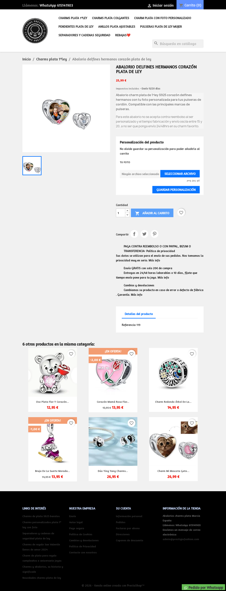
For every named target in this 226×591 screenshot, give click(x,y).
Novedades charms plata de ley (41, 577)
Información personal (129, 516)
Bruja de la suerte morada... (52, 470)
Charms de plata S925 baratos (41, 516)
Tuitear (144, 234)
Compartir (134, 234)
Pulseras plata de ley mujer (161, 26)
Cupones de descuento (129, 540)
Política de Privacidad (82, 546)
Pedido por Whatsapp (203, 587)
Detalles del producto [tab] (139, 314)
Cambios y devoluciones (84, 540)
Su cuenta (123, 508)
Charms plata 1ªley (72, 18)
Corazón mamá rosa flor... (113, 401)
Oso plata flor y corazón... (52, 401)
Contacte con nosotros (83, 552)
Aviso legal (76, 522)
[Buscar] (178, 43)
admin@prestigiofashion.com (181, 539)
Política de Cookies (80, 534)
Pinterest (154, 234)
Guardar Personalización (176, 190)
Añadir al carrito (152, 213)
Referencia (129, 325)
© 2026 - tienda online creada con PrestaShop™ (113, 585)
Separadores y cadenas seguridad (84, 35)
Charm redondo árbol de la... (173, 401)
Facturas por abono (128, 528)
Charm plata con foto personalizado (162, 18)
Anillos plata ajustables (116, 26)
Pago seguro (76, 528)
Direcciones (123, 534)
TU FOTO (125, 162)
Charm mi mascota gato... (173, 470)
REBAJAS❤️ (123, 35)
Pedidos (120, 522)
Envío (72, 516)
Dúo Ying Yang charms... (113, 470)
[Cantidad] (120, 213)
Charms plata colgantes (110, 18)
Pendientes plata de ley (75, 26)
